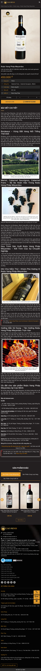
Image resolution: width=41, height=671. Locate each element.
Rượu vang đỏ (15, 87)
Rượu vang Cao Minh (21, 453)
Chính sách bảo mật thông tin (8, 575)
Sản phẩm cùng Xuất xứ (10, 478)
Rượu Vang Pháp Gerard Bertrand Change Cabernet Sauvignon (10, 511)
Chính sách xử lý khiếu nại (7, 573)
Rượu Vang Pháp (15, 93)
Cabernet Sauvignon (25, 84)
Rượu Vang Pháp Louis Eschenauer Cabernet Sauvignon (24, 321)
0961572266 (29, 102)
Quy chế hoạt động (6, 565)
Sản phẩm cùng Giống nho (11, 474)
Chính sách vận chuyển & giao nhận (10, 577)
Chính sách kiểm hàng (6, 567)
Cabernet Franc (15, 84)
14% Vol (13, 90)
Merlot (33, 84)
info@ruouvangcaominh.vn (10, 536)
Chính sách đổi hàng (6, 569)
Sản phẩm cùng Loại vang (30, 474)
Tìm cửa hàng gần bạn (9, 665)
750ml (13, 81)
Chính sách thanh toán (7, 579)
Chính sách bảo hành (6, 571)
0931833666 (8, 534)
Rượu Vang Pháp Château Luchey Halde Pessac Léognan (31, 511)
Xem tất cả (20, 520)
